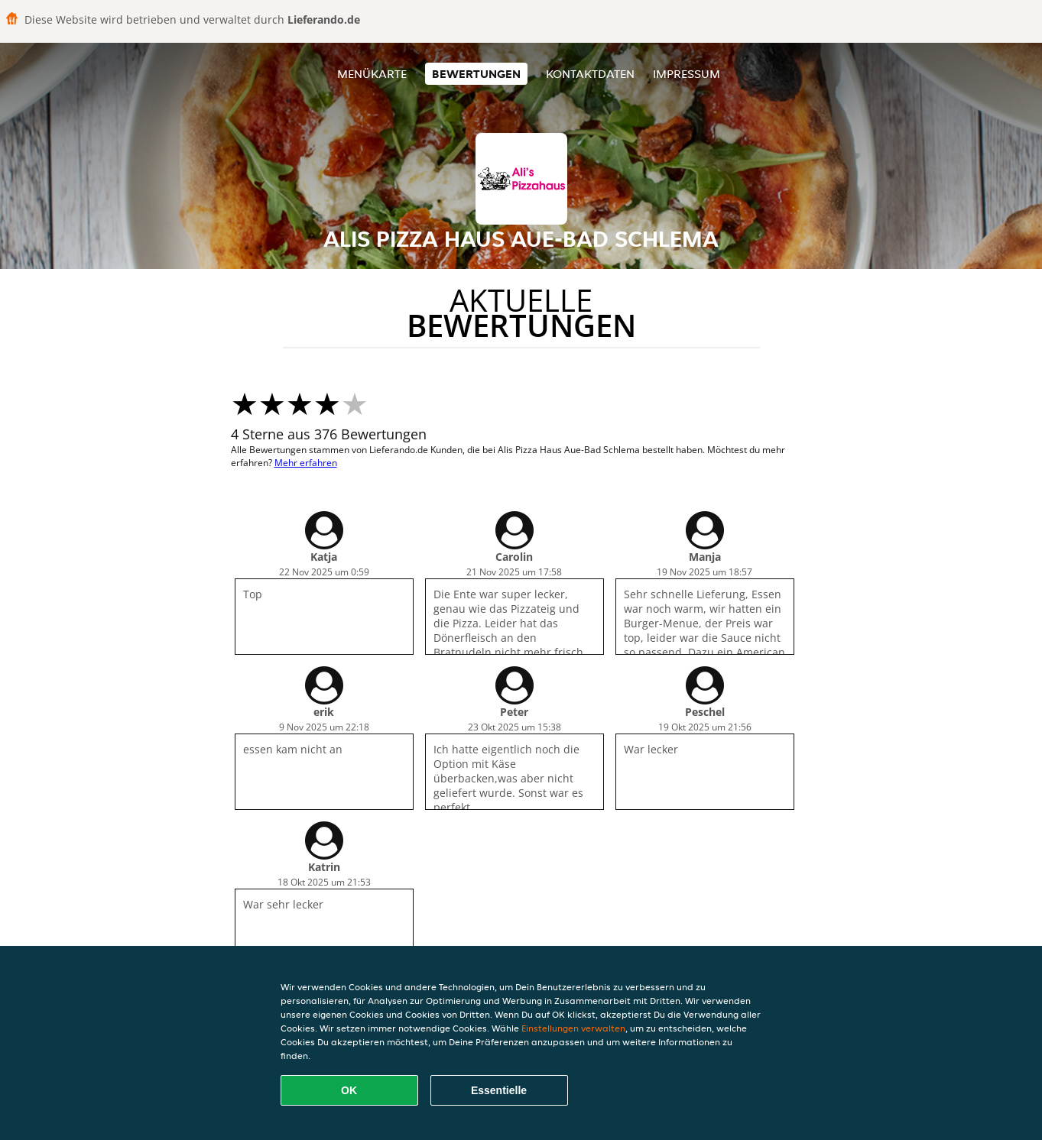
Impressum (686, 74)
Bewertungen (476, 74)
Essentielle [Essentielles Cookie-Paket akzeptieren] (499, 1090)
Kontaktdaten (590, 74)
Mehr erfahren (305, 462)
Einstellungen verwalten (573, 1028)
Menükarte (372, 74)
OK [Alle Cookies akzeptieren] (349, 1090)
